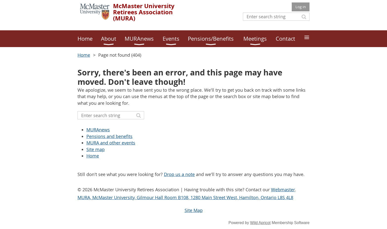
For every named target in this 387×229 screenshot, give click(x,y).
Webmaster (283, 190)
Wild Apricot (260, 223)
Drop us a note (179, 174)
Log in (300, 6)
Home (83, 55)
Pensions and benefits (109, 136)
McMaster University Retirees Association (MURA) (143, 12)
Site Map (194, 210)
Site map (95, 149)
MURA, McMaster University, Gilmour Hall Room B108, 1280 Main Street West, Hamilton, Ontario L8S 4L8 (185, 197)
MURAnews (98, 130)
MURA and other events (110, 143)
